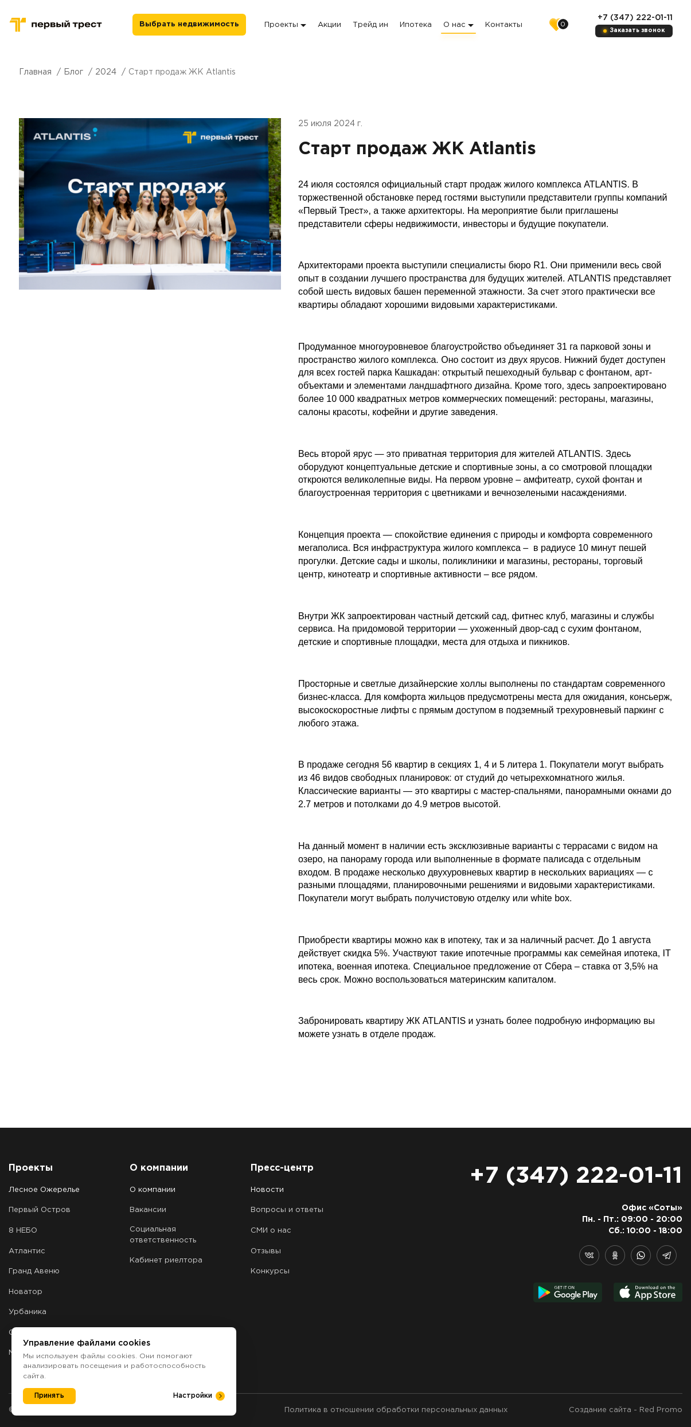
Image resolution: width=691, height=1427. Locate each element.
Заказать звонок (637, 30)
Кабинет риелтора (166, 1260)
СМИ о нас (271, 1230)
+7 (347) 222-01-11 (635, 17)
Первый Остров (40, 1210)
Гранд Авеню (34, 1271)
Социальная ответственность (163, 1235)
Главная (35, 72)
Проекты (285, 25)
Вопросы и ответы (287, 1210)
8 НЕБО (23, 1230)
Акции (329, 25)
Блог (73, 72)
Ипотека (416, 25)
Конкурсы (270, 1271)
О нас (458, 25)
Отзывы (266, 1251)
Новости (267, 1190)
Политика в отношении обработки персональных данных (395, 1410)
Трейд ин (370, 25)
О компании (152, 1190)
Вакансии (148, 1210)
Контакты (503, 25)
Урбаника (27, 1312)
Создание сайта (600, 1410)
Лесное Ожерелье (44, 1190)
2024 (105, 72)
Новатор (25, 1292)
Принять (49, 1396)
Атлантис (27, 1251)
